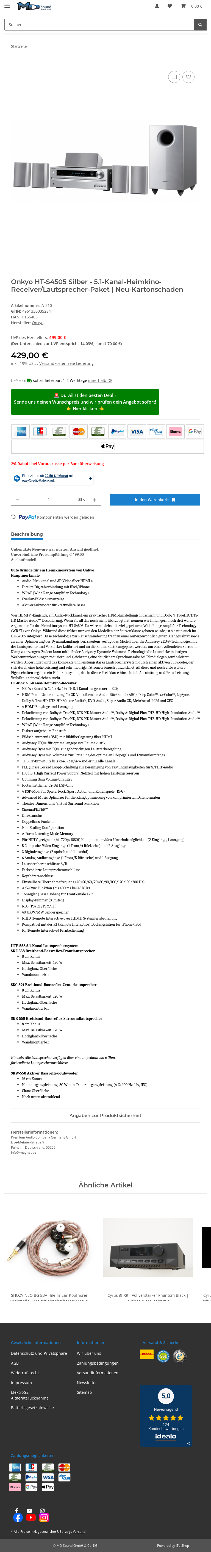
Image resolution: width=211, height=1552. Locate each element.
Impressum (21, 1382)
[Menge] (48, 499)
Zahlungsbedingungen (98, 1363)
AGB (15, 1363)
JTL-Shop (182, 1545)
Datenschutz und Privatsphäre (39, 1353)
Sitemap (84, 1392)
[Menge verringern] (17, 499)
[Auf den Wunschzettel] (188, 77)
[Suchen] (200, 24)
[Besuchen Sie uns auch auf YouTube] (29, 1515)
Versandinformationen (97, 1372)
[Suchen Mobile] (99, 24)
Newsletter (87, 1382)
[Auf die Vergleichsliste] (174, 77)
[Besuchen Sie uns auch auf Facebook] (16, 1515)
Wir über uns (89, 1353)
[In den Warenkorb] (15, 63)
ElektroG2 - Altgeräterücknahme (30, 1395)
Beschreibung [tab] (27, 534)
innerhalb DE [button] (100, 380)
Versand (79, 1531)
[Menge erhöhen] (95, 499)
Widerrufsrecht (25, 1372)
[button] (157, 6)
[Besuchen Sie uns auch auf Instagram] (42, 1515)
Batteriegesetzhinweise (32, 1407)
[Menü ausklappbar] (7, 3)
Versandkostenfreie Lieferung (66, 363)
